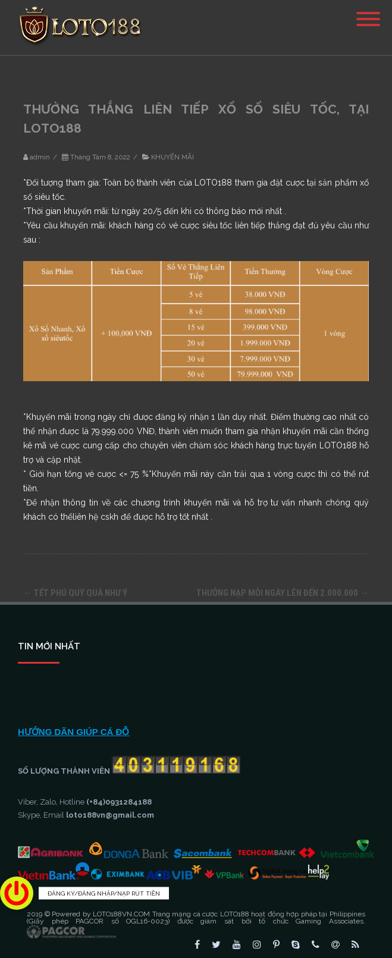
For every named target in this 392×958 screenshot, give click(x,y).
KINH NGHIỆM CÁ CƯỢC (70, 683)
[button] (16, 893)
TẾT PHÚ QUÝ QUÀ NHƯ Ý (75, 593)
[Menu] (368, 12)
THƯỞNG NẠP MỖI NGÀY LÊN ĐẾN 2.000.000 (282, 593)
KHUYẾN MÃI (172, 157)
